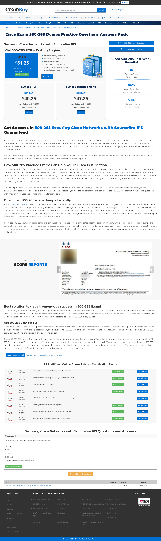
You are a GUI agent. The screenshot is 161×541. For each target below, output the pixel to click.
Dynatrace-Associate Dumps (116, 504)
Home (9, 18)
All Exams (107, 18)
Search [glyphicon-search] (101, 10)
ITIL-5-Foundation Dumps (41, 508)
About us (10, 504)
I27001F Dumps (62, 522)
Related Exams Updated (15, 355)
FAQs (40, 18)
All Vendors (25, 18)
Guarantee (10, 509)
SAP (118, 23)
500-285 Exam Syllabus (132, 49)
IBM (71, 23)
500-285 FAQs (31, 355)
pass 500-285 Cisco (20, 204)
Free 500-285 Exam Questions (131, 43)
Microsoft (80, 23)
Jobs (120, 18)
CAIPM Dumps (111, 513)
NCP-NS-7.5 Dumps (63, 504)
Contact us (10, 522)
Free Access (90, 18)
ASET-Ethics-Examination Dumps (93, 504)
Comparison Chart (46, 355)
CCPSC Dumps (111, 508)
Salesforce (109, 23)
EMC (58, 23)
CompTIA (49, 23)
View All (136, 23)
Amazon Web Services (14, 23)
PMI (99, 23)
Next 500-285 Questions (80, 474)
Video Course (72, 18)
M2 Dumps (61, 513)
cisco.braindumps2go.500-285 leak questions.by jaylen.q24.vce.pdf (28, 486)
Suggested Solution (13, 467)
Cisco (40, 23)
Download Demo (21, 74)
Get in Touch (11, 527)
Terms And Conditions (14, 513)
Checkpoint (30, 23)
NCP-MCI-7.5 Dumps (113, 499)
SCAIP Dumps (61, 508)
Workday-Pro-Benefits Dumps (42, 499)
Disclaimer (10, 518)
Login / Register (117, 10)
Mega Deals (54, 18)
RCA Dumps (37, 522)
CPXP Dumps (86, 508)
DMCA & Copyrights (13, 531)
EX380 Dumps (62, 499)
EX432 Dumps (86, 499)
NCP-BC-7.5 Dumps (39, 504)
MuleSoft (91, 23)
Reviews (59, 355)
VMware (126, 23)
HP (65, 23)
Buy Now (47, 76)
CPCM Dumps (111, 517)
